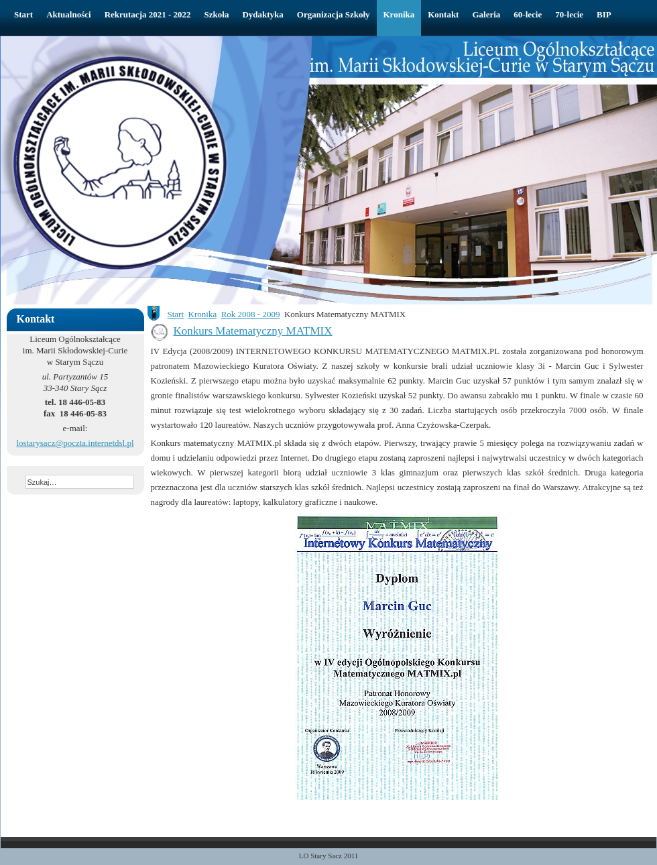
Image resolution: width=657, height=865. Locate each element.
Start (176, 314)
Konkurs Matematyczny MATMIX (253, 331)
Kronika (202, 314)
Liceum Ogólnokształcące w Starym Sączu (218, 64)
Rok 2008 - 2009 (250, 314)
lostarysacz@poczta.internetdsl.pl (74, 443)
